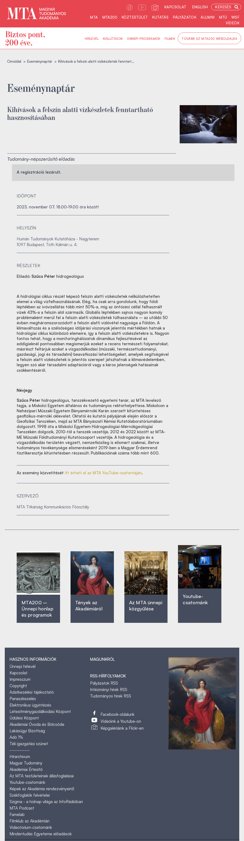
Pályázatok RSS (104, 683)
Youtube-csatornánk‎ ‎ (195, 599)
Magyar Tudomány (26, 762)
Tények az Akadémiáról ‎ (88, 605)
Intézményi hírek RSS (108, 689)
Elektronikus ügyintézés (30, 704)
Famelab (17, 814)
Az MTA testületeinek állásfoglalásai (42, 775)
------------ (20, 750)
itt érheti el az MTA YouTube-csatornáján (103, 472)
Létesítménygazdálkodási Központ (40, 711)
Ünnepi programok (143, 39)
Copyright (18, 685)
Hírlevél (92, 39)
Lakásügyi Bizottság (27, 730)
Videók (232, 23)
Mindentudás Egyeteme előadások (41, 833)
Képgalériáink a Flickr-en (122, 728)
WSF (235, 17)
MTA (94, 17)
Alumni (207, 17)
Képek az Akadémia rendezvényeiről (42, 788)
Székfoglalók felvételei (30, 795)
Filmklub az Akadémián (30, 820)
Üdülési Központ (24, 717)
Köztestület (135, 17)
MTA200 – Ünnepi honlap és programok (37, 608)
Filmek (170, 39)
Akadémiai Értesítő (26, 769)
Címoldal (14, 61)
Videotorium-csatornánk (31, 827)
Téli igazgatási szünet (29, 743)
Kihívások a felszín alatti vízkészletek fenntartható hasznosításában (80, 113)
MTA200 (109, 17)
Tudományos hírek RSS (110, 695)
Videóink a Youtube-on (121, 721)
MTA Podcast (22, 807)
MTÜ (223, 17)
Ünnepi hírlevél (23, 666)
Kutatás (160, 17)
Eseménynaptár (39, 61)
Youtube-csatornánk (27, 782)
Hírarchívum (20, 756)
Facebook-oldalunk (117, 714)
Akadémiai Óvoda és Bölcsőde (37, 724)
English (200, 7)
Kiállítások (113, 39)
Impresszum (20, 679)
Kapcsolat (175, 7)
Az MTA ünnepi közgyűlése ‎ (146, 605)
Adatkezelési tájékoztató (32, 692)
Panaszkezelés (23, 698)
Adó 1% (16, 737)
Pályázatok (184, 17)
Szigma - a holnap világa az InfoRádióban (46, 801)
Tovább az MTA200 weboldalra (209, 39)
